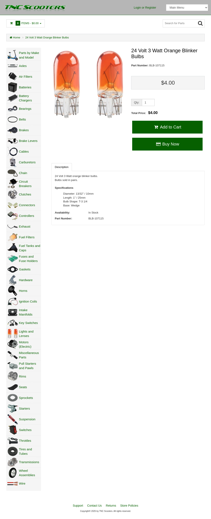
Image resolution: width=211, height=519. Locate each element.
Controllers (26, 216)
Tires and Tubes (25, 451)
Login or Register (145, 7)
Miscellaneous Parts (29, 355)
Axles (23, 66)
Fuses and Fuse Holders (28, 259)
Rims (22, 376)
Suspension (27, 419)
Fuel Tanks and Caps (29, 248)
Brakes (24, 130)
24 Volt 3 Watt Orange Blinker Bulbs (47, 37)
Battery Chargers (25, 98)
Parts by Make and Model (29, 55)
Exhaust (24, 226)
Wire (22, 483)
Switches (25, 430)
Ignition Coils (28, 301)
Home (15, 37)
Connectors (27, 205)
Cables (24, 151)
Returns (111, 505)
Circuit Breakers (25, 184)
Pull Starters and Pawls (27, 366)
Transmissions (29, 462)
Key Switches (28, 323)
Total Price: (144, 113)
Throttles (25, 440)
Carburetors (27, 162)
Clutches (25, 194)
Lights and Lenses (26, 334)
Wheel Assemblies (27, 473)
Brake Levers (28, 141)
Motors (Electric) (25, 344)
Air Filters (25, 76)
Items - (25, 23)
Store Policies (129, 505)
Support (78, 505)
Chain (23, 173)
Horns (23, 290)
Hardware (26, 280)
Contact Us (94, 505)
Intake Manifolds (25, 312)
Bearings (25, 108)
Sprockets (26, 398)
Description (62, 167)
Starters (24, 408)
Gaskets (24, 269)
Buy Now (167, 144)
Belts (22, 119)
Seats (23, 387)
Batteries (25, 87)
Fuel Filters (26, 237)
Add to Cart (167, 127)
